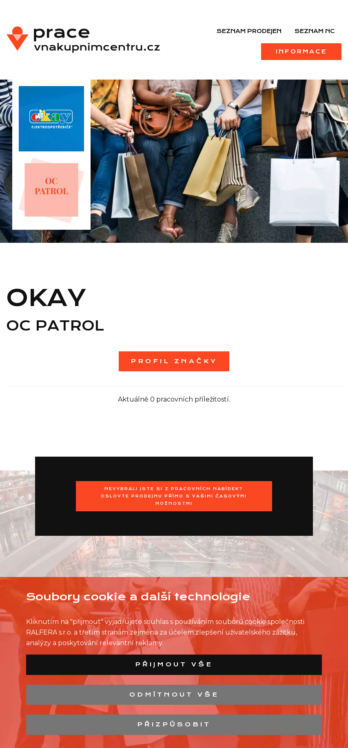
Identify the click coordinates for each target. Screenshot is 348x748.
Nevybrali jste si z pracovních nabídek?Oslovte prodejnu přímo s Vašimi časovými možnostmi (174, 496)
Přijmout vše (174, 664)
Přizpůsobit (174, 724)
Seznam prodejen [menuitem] (249, 31)
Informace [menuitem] (301, 51)
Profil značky (174, 361)
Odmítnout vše (174, 694)
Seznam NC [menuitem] (315, 31)
